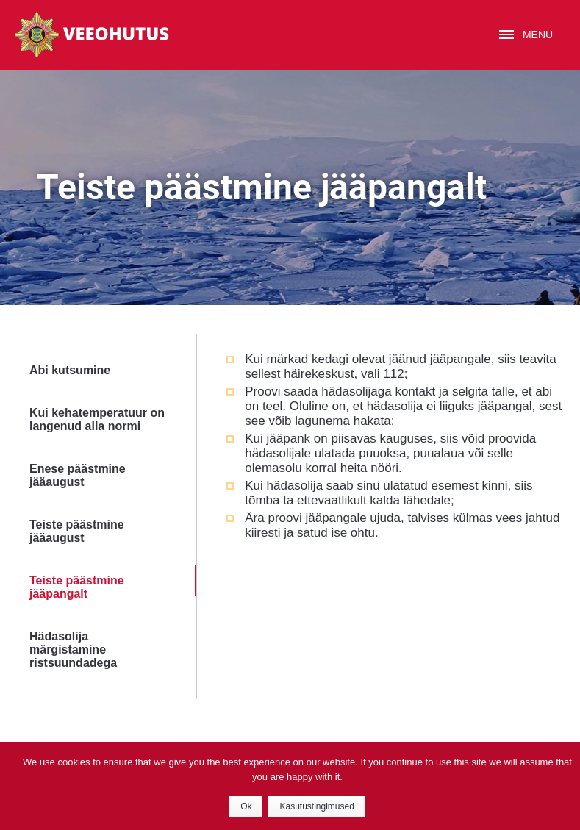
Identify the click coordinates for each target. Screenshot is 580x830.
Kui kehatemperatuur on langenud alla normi (97, 419)
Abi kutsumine (69, 370)
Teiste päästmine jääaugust (76, 531)
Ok (245, 806)
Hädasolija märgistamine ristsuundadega (73, 649)
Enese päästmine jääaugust (77, 475)
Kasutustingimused (316, 806)
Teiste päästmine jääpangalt (76, 587)
